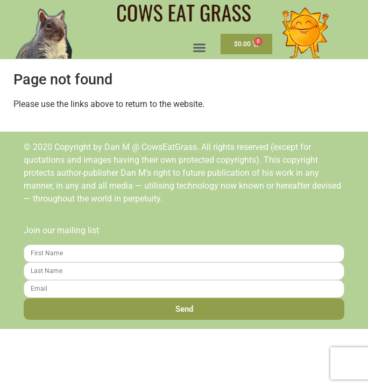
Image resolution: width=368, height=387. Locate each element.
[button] (199, 48)
